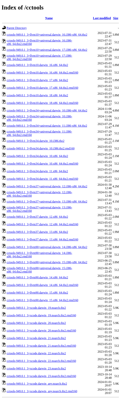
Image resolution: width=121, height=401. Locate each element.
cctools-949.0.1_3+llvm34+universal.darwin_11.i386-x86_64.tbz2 (47, 125)
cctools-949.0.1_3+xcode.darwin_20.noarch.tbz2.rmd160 (41, 330)
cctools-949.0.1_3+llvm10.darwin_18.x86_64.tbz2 (37, 95)
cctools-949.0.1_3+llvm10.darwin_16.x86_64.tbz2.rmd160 (42, 72)
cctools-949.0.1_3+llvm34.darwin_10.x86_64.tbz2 (37, 156)
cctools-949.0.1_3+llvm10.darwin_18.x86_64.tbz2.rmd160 (42, 103)
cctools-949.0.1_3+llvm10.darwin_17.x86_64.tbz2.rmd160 (42, 87)
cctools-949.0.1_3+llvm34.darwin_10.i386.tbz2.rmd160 (40, 148)
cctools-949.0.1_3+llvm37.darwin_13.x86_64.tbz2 (37, 232)
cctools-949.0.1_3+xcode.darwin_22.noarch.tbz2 (36, 353)
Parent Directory (17, 28)
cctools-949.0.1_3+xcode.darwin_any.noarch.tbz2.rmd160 (42, 391)
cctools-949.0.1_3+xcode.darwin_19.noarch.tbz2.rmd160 (41, 315)
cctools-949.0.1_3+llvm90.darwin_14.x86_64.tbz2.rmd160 (42, 285)
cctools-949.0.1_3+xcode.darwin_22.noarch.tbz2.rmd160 (41, 360)
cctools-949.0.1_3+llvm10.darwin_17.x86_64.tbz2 (37, 80)
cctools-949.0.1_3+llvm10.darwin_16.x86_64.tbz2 (37, 65)
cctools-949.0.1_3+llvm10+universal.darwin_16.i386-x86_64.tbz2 (47, 34)
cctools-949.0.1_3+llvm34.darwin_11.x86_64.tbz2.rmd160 (42, 178)
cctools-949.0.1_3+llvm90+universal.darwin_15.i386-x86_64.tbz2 (47, 262)
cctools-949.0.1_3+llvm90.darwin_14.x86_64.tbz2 (37, 277)
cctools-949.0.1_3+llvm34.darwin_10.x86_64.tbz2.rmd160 (42, 163)
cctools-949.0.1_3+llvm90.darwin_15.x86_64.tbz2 (37, 292)
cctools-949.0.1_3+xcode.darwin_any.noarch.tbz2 (37, 383)
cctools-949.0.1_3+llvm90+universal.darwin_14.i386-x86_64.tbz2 (47, 247)
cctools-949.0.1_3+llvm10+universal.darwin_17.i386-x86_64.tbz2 (47, 49)
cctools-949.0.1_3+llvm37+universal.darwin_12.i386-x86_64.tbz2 (47, 186)
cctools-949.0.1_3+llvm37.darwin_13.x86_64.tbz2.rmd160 (42, 239)
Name (49, 18)
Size (115, 18)
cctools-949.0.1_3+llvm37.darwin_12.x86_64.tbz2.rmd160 (42, 224)
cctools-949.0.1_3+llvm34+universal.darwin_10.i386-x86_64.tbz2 (47, 110)
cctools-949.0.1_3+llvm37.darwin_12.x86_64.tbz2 (37, 216)
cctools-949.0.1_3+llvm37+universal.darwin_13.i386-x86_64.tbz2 (47, 201)
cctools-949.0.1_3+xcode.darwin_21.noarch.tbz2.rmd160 (41, 345)
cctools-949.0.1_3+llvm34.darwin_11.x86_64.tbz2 (37, 171)
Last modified (102, 18)
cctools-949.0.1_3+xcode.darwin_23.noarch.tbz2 (36, 368)
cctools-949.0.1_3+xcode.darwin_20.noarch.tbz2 (36, 323)
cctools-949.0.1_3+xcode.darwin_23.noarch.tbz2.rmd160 (41, 376)
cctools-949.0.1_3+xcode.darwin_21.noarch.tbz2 (36, 338)
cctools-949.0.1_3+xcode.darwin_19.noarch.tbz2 (36, 307)
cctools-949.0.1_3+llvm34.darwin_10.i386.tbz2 (35, 140)
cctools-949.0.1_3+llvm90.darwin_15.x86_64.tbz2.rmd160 (42, 300)
